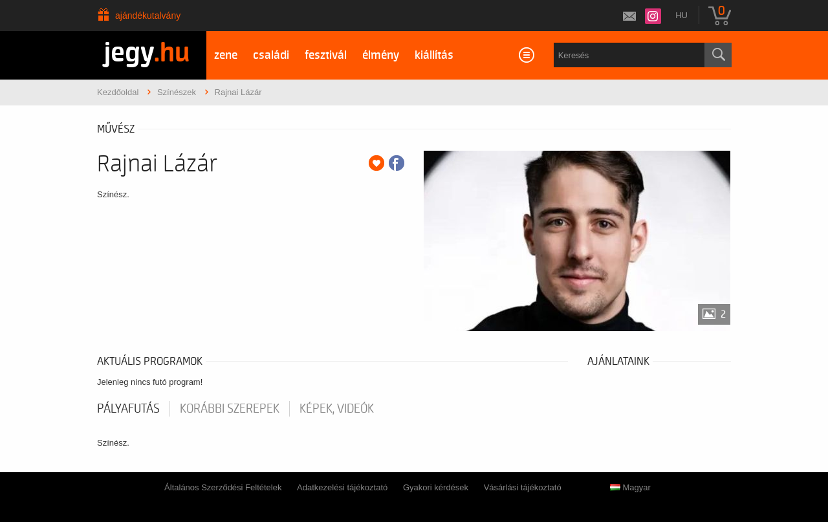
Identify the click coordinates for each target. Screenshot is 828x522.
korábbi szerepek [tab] (229, 409)
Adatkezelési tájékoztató (342, 487)
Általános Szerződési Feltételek (222, 487)
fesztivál (326, 55)
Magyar (630, 487)
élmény (380, 55)
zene (225, 55)
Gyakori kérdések (435, 487)
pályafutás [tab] (128, 409)
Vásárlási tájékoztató (522, 487)
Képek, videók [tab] (337, 409)
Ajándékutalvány (147, 15)
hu (681, 15)
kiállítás (434, 55)
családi (271, 55)
